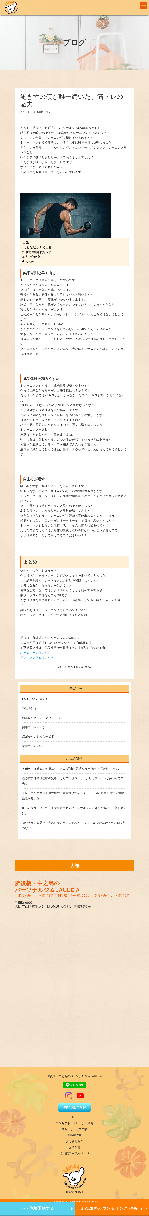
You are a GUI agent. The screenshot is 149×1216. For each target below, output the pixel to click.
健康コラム (44, 111)
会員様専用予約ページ (74, 1153)
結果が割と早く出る (38, 247)
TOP (74, 1117)
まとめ (29, 261)
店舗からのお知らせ (35, 736)
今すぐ (37, 1208)
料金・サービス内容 (75, 1129)
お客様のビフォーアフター (39, 717)
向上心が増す (34, 256)
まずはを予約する (112, 1208)
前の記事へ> (84, 666)
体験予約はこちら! (74, 1107)
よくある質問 (74, 1141)
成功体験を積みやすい (39, 252)
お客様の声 (74, 1135)
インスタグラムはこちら (37, 657)
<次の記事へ (65, 666)
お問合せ (74, 1147)
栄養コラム (29, 746)
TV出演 (27, 708)
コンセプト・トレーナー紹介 (74, 1123)
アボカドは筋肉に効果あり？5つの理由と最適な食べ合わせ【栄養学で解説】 (72, 768)
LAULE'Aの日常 (32, 699)
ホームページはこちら (35, 652)
